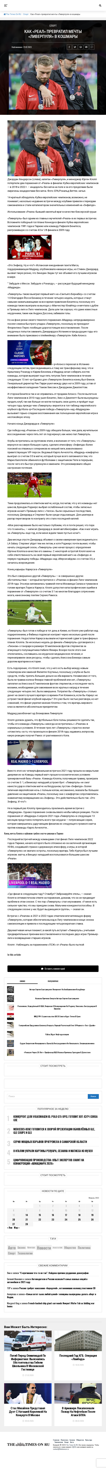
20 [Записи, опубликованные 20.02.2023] (13, 1219)
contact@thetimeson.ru (61, 1464)
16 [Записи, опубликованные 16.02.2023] (53, 1215)
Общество (80, 1455)
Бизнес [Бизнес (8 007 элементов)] (22, 1247)
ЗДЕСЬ (74, 1462)
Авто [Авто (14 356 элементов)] (12, 1247)
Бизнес (72, 1455)
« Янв (9, 1227)
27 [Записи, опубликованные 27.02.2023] (13, 1224)
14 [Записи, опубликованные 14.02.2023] (27, 1215)
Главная (56, 1455)
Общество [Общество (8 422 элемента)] (70, 1248)
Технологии (58, 1457)
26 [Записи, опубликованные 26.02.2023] (92, 1219)
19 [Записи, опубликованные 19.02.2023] (92, 1215)
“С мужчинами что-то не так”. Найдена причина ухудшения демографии (53, 1273)
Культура (88, 1455)
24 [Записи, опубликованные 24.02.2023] (66, 1219)
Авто (72, 1457)
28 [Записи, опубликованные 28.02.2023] (26, 1224)
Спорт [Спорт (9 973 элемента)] (12, 1253)
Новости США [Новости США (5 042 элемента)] (57, 1247)
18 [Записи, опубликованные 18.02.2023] (79, 1215)
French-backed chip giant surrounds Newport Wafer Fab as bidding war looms (51, 1305)
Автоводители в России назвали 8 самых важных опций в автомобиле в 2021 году (47, 1280)
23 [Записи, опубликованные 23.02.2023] (53, 1219)
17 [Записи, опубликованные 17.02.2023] (66, 1215)
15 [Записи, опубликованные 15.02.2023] (40, 1215)
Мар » (16, 1227)
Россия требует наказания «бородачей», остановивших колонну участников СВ (57, 1288)
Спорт (26, 14)
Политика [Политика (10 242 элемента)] (84, 1247)
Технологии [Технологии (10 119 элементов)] (25, 1253)
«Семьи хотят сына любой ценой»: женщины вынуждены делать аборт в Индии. (51, 1295)
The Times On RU (12, 14)
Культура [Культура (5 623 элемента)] (31, 1247)
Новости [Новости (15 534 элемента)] (44, 1247)
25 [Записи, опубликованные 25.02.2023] (79, 1219)
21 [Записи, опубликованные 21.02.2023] (27, 1219)
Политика (64, 1455)
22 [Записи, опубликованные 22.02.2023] (40, 1219)
